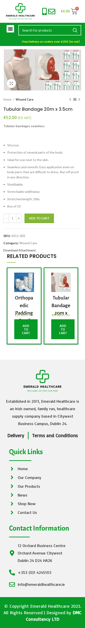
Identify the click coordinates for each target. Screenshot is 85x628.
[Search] (49, 30)
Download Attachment (19, 250)
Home (7, 99)
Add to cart (39, 218)
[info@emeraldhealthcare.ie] (51, 11)
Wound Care (25, 99)
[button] (10, 28)
